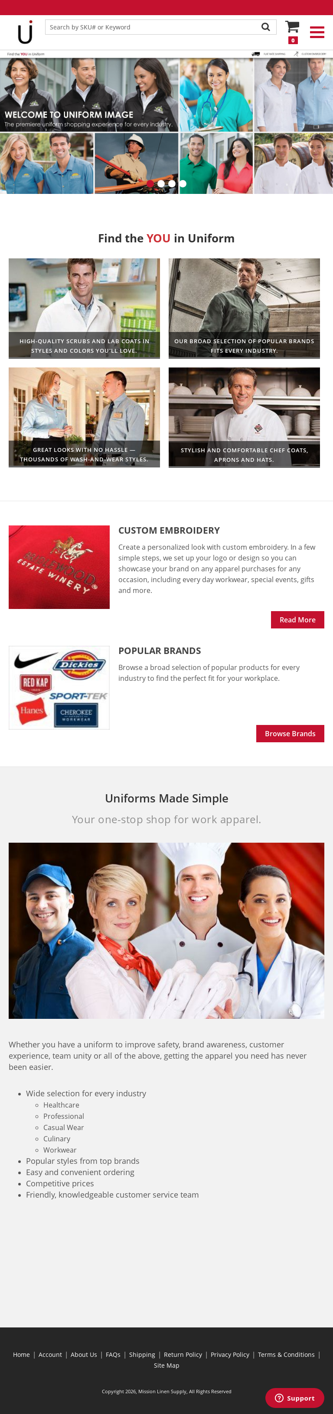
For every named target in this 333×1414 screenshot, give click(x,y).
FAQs (113, 1354)
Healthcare (84, 308)
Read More (298, 620)
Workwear (244, 308)
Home (21, 1354)
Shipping (142, 1354)
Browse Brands (290, 733)
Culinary (244, 417)
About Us (84, 1354)
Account (50, 1354)
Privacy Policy (230, 1354)
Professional (84, 417)
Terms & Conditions (286, 1354)
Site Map (167, 1365)
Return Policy (183, 1354)
